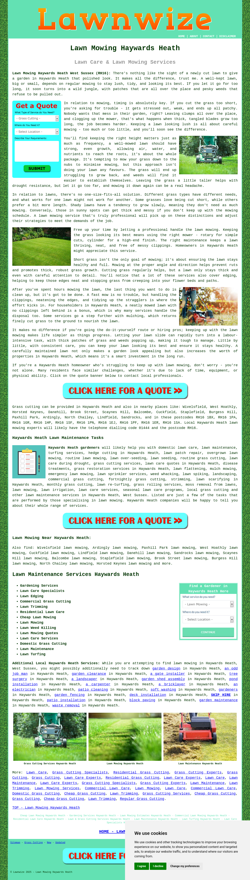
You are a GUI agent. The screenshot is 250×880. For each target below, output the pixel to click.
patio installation (66, 700)
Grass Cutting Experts (197, 772)
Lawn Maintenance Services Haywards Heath (75, 574)
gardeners (228, 690)
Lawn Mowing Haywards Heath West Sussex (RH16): (61, 73)
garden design (166, 669)
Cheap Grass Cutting (84, 794)
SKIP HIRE (221, 695)
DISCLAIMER (227, 36)
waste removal (66, 705)
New (49, 842)
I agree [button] (142, 866)
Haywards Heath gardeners (73, 448)
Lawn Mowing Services (57, 788)
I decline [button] (158, 866)
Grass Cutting (46, 778)
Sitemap (15, 842)
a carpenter (98, 684)
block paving (142, 700)
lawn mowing (140, 564)
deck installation (147, 695)
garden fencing (69, 695)
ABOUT (194, 36)
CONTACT (208, 36)
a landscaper (84, 679)
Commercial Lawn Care (107, 788)
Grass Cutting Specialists (80, 772)
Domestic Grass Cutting (36, 794)
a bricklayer (172, 684)
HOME (181, 36)
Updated (60, 842)
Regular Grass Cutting (142, 799)
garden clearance (89, 674)
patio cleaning (93, 690)
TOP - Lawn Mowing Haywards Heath (46, 808)
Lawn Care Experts (82, 778)
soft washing (163, 690)
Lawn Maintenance (207, 783)
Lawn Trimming (124, 794)
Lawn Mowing (147, 788)
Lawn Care (36, 772)
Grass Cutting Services (166, 794)
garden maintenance (218, 700)
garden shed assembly (163, 679)
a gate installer (167, 674)
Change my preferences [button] (184, 866)
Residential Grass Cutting (141, 772)
